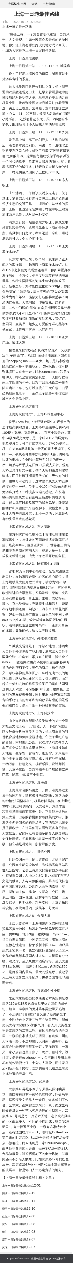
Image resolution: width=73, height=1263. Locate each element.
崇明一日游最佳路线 (14, 1208)
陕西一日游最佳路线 (14, 1193)
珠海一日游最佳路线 (14, 1201)
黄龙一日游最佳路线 (14, 1247)
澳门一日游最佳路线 (14, 1231)
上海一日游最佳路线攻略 (17, 1185)
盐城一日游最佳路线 (14, 1216)
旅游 (34, 4)
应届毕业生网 (17, 4)
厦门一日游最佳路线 (14, 1239)
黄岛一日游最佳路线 (14, 1224)
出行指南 (48, 4)
